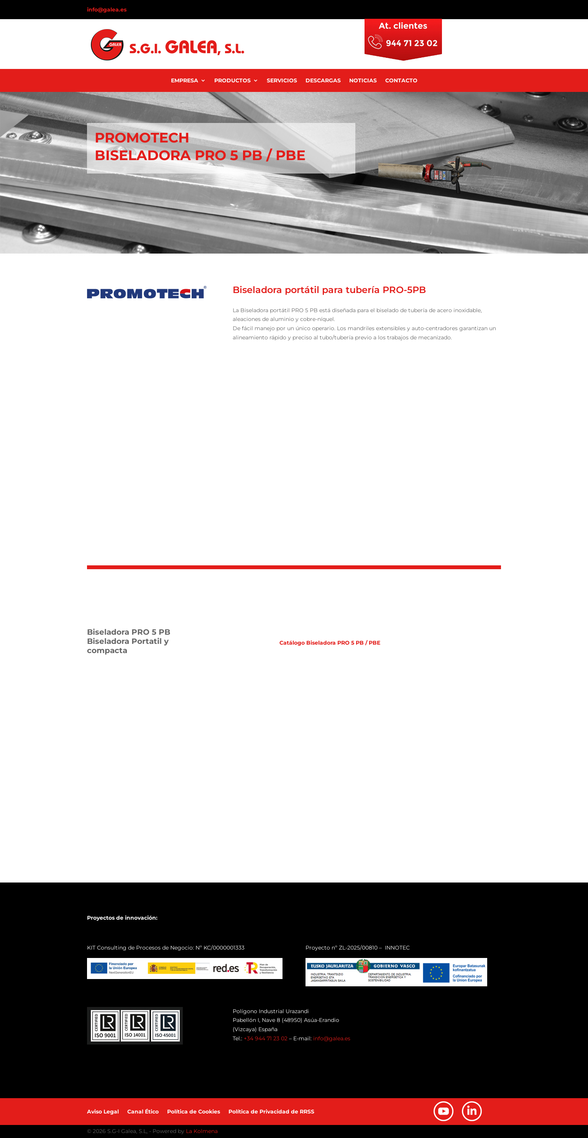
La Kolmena (202, 1131)
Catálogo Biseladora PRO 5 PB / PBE (329, 642)
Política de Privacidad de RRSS (271, 1112)
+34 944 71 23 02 (265, 1038)
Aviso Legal (103, 1112)
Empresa (184, 81)
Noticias (363, 81)
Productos (232, 81)
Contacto (401, 81)
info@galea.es (106, 9)
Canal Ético (143, 1112)
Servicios (282, 81)
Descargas (323, 81)
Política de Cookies (193, 1112)
